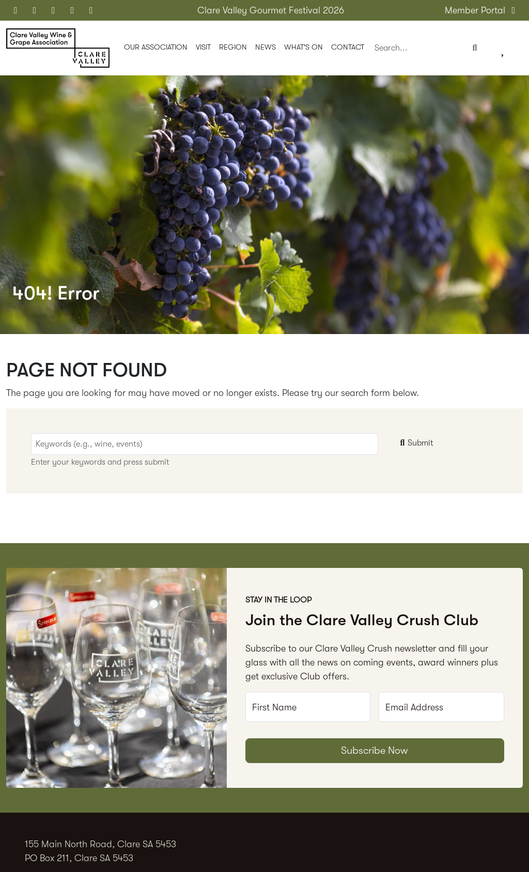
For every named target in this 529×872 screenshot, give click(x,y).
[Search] (416, 48)
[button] (156, 48)
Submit (415, 443)
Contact (347, 47)
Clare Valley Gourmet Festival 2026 (270, 10)
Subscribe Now (374, 750)
